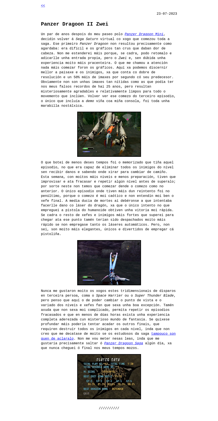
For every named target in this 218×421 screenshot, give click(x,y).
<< (43, 5)
